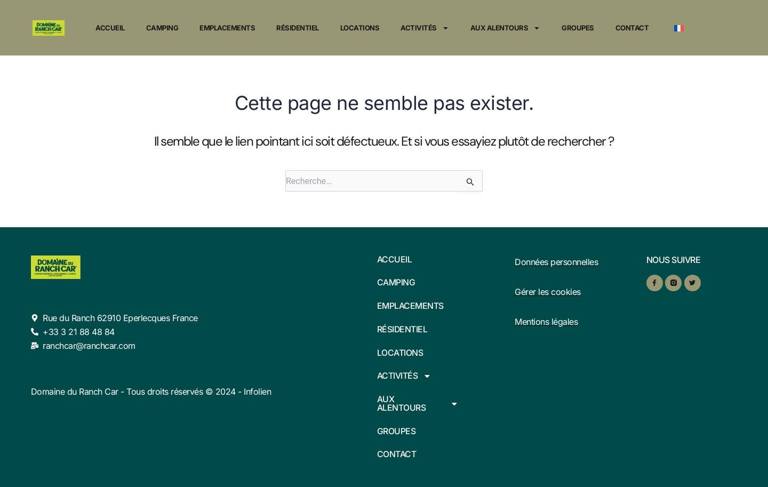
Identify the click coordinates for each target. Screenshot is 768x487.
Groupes (578, 27)
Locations (360, 27)
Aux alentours (505, 28)
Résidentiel (297, 27)
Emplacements (227, 27)
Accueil (110, 27)
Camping (162, 27)
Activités (425, 28)
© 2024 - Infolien (238, 390)
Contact (632, 27)
